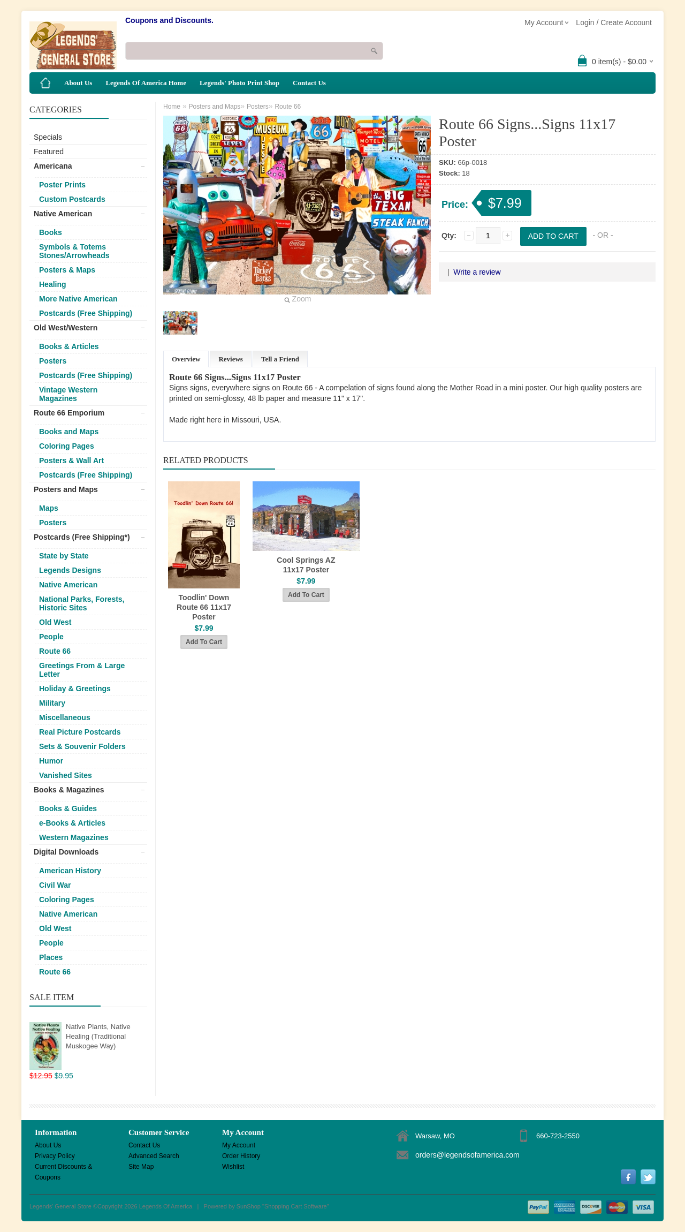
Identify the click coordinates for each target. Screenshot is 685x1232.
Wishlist (233, 1166)
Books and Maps (68, 431)
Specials (48, 137)
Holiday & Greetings (75, 688)
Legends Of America (166, 1206)
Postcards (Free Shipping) (85, 313)
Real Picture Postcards (80, 732)
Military (52, 703)
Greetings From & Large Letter (82, 669)
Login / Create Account (614, 22)
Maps (48, 508)
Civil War (55, 885)
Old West (55, 622)
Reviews (230, 359)
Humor (51, 761)
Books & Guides (68, 808)
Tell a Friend (280, 359)
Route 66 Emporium (69, 413)
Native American (63, 213)
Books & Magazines (69, 789)
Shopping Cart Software (295, 1206)
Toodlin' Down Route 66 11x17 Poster (204, 607)
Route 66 (55, 651)
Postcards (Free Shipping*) (82, 537)
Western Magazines (74, 837)
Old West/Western (65, 327)
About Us (78, 83)
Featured (49, 151)
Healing (52, 284)
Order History (241, 1156)
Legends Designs (70, 570)
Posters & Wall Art (71, 460)
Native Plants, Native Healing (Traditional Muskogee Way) (98, 1036)
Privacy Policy (55, 1156)
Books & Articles (69, 346)
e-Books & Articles (72, 823)
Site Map (141, 1166)
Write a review (476, 272)
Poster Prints (62, 184)
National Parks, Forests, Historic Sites (82, 603)
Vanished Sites (65, 775)
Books (50, 232)
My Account (238, 1145)
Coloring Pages (66, 446)
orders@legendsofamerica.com (467, 1155)
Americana (53, 166)
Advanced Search (153, 1156)
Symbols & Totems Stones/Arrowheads (74, 251)
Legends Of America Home (145, 83)
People (51, 636)
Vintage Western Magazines (68, 394)
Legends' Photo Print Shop (239, 83)
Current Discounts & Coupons (63, 1167)
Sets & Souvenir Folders (82, 746)
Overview (186, 359)
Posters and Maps (66, 489)
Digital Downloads (66, 852)
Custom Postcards (72, 199)
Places (51, 957)
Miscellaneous (64, 717)
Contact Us (309, 83)
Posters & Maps (67, 270)
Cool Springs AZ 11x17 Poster (306, 565)
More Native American (78, 298)
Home (171, 106)
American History (70, 870)
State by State (64, 555)
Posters (52, 361)
